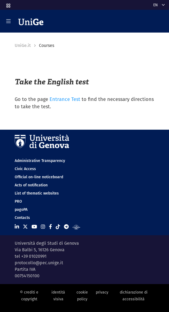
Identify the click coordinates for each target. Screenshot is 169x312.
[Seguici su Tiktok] (58, 226)
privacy (102, 292)
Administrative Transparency (40, 160)
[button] (8, 4)
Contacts (22, 217)
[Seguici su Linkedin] (17, 226)
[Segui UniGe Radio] (76, 226)
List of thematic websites (37, 193)
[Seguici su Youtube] (34, 226)
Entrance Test (65, 99)
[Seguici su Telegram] (66, 226)
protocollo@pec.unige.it (39, 263)
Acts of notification (31, 185)
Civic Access (25, 168)
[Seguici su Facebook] (50, 226)
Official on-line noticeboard (39, 177)
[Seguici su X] (25, 226)
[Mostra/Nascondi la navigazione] (8, 21)
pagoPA (21, 209)
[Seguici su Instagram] (43, 226)
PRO (18, 201)
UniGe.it (23, 45)
